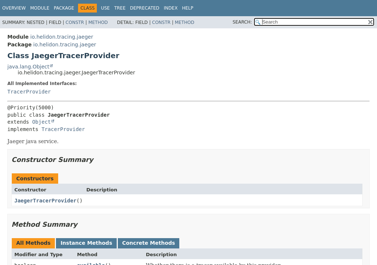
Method (98, 22)
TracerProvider (29, 92)
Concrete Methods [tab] (148, 243)
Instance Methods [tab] (86, 243)
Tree (120, 8)
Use (105, 8)
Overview (14, 8)
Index (171, 8)
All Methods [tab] (33, 243)
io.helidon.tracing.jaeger (61, 37)
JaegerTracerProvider (45, 201)
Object (41, 122)
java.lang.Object (28, 67)
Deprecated (144, 8)
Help (187, 8)
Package (64, 8)
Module (39, 8)
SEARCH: (242, 22)
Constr (75, 22)
